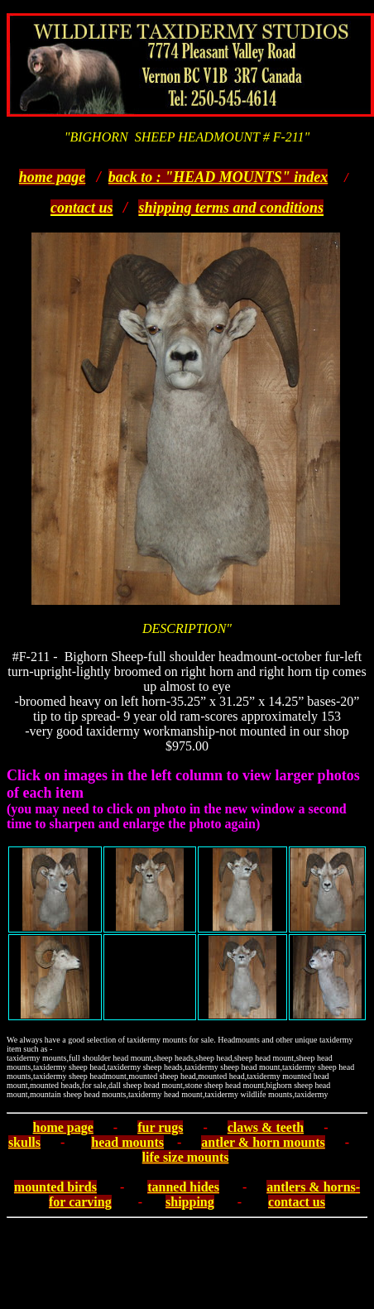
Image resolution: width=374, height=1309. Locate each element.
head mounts (127, 1142)
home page (52, 177)
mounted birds (55, 1187)
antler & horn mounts (263, 1142)
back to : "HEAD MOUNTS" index (218, 177)
